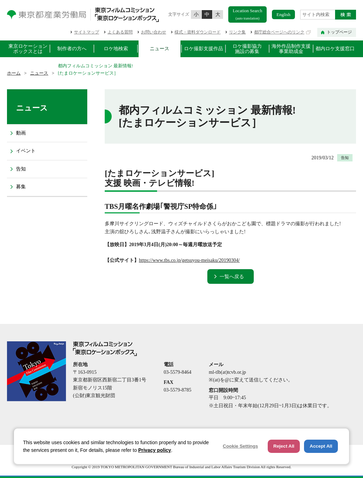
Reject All (283, 446)
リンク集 (237, 32)
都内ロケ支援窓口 (335, 48)
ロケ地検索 (116, 48)
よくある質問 (120, 32)
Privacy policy (154, 450)
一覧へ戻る (232, 276)
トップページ (339, 32)
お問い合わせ (153, 32)
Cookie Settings (240, 446)
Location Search (247, 14)
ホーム (14, 73)
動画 (21, 133)
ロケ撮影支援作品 (203, 48)
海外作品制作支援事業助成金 (291, 49)
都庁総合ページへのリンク (279, 32)
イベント (26, 150)
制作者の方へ (72, 48)
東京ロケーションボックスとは (27, 49)
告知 (21, 169)
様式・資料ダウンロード (198, 32)
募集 (21, 186)
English (283, 14)
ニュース (159, 48)
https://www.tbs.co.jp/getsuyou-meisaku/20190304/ (189, 260)
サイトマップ (86, 32)
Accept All (321, 446)
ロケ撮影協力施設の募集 (247, 49)
